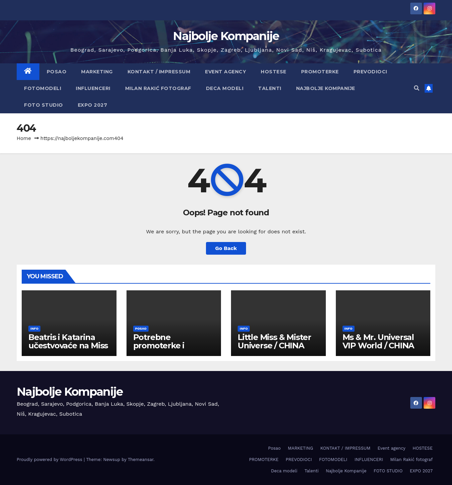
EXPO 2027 (92, 105)
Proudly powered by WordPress (50, 459)
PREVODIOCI (370, 72)
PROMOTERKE (320, 72)
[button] (416, 88)
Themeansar (141, 459)
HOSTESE (273, 72)
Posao (57, 72)
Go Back (226, 248)
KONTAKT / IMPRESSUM (159, 72)
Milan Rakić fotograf (158, 88)
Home (24, 138)
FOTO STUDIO (43, 105)
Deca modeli (225, 88)
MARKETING (97, 72)
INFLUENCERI (93, 88)
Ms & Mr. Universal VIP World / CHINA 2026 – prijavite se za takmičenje (382, 349)
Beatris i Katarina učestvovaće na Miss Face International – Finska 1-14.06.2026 (68, 349)
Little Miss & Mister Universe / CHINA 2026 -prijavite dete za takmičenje (275, 349)
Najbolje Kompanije (226, 36)
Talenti (269, 88)
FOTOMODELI (42, 88)
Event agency (225, 72)
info (34, 328)
